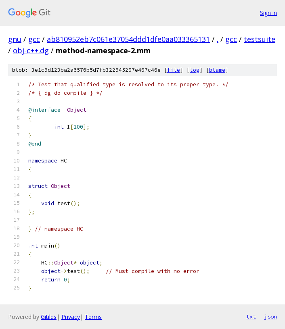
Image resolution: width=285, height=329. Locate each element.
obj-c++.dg (31, 50)
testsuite (259, 39)
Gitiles (49, 317)
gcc (34, 39)
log (194, 70)
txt (251, 316)
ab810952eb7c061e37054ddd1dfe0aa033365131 (128, 39)
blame (217, 70)
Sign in (268, 13)
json (270, 316)
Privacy (70, 317)
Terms (93, 317)
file (173, 70)
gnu (14, 39)
